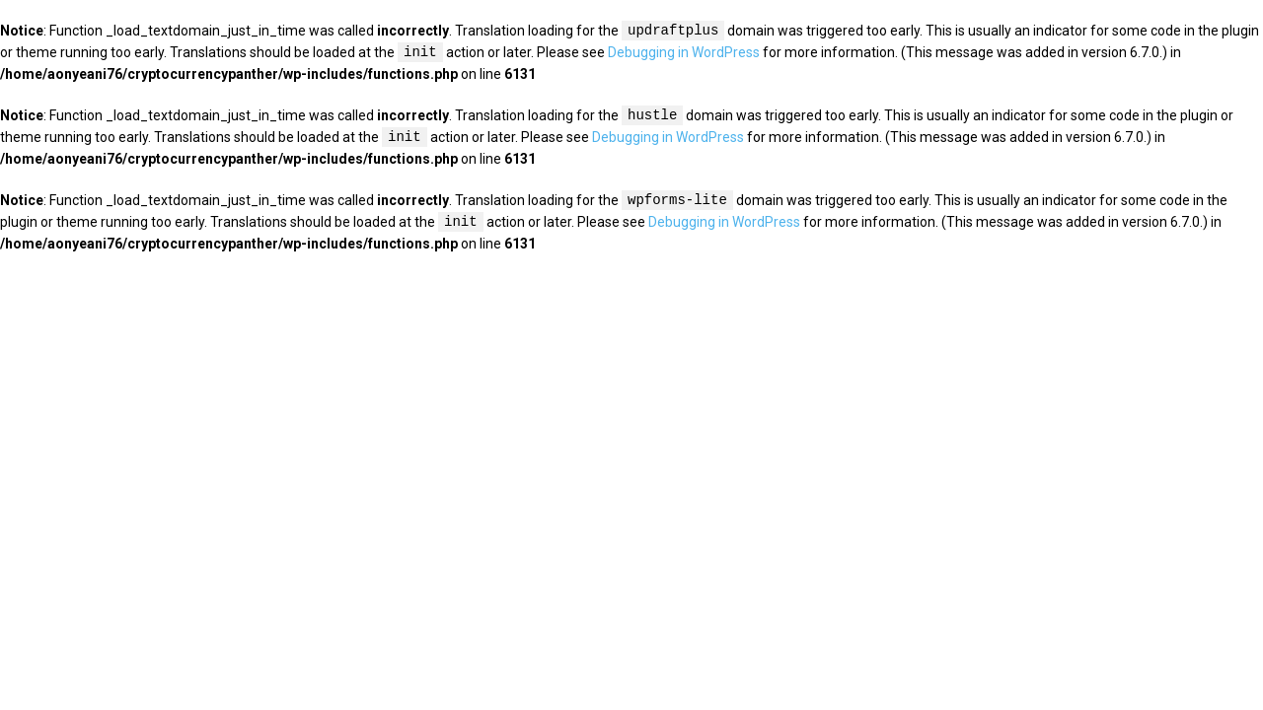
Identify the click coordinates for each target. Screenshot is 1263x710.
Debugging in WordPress (684, 53)
